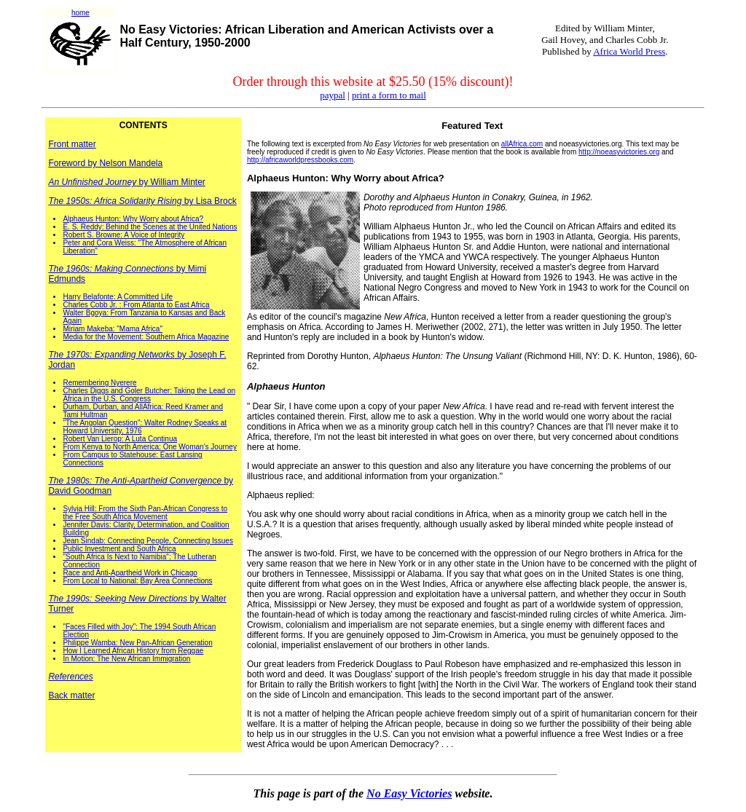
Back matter (71, 695)
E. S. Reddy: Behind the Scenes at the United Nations (150, 227)
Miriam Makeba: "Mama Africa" (112, 329)
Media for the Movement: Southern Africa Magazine (146, 337)
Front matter (71, 144)
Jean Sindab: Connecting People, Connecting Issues (148, 541)
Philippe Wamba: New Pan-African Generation (137, 643)
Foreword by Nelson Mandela (105, 163)
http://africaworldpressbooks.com (300, 160)
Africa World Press (629, 51)
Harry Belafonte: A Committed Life (118, 297)
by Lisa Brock (142, 201)
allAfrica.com (522, 144)
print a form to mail (389, 95)
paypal (332, 95)
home (80, 13)
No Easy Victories (409, 793)
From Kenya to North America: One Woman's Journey (150, 447)
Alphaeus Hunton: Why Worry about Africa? (133, 219)
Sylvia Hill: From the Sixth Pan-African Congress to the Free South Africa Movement (145, 513)
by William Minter (126, 182)
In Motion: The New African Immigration (126, 659)
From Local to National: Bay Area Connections (137, 581)
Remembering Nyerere (99, 383)
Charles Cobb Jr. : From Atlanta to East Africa (136, 305)
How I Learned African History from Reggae (133, 651)
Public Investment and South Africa (119, 549)
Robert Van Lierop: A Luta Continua (120, 439)
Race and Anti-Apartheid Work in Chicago (130, 573)
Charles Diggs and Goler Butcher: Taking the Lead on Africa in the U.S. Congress (149, 395)
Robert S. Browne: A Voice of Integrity (123, 235)
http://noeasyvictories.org (618, 152)
